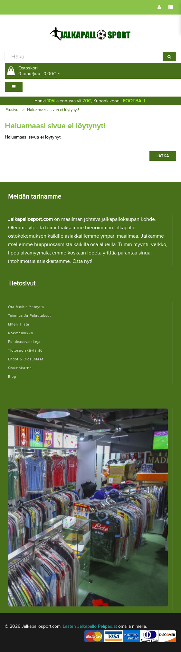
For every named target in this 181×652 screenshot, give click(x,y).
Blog (12, 377)
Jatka (163, 156)
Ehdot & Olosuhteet (25, 359)
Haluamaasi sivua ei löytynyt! (53, 109)
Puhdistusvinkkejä (24, 342)
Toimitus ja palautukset (29, 316)
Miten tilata (18, 324)
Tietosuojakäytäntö (25, 350)
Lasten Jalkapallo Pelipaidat (90, 626)
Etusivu (11, 109)
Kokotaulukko (20, 333)
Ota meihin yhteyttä (26, 307)
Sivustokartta (20, 368)
